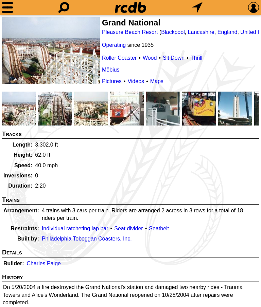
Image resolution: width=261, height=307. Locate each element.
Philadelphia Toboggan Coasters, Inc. (87, 239)
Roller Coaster (119, 58)
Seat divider (128, 228)
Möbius (111, 70)
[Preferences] (253, 7)
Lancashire (201, 32)
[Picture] (51, 50)
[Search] (63, 7)
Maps (156, 81)
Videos (135, 81)
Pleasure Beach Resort (130, 32)
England (228, 32)
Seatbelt (159, 228)
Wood (150, 58)
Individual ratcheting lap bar (75, 228)
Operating (114, 45)
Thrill (197, 58)
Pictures (112, 81)
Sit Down (174, 58)
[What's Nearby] (197, 7)
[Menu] (7, 7)
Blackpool (173, 32)
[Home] (130, 7)
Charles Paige (44, 263)
